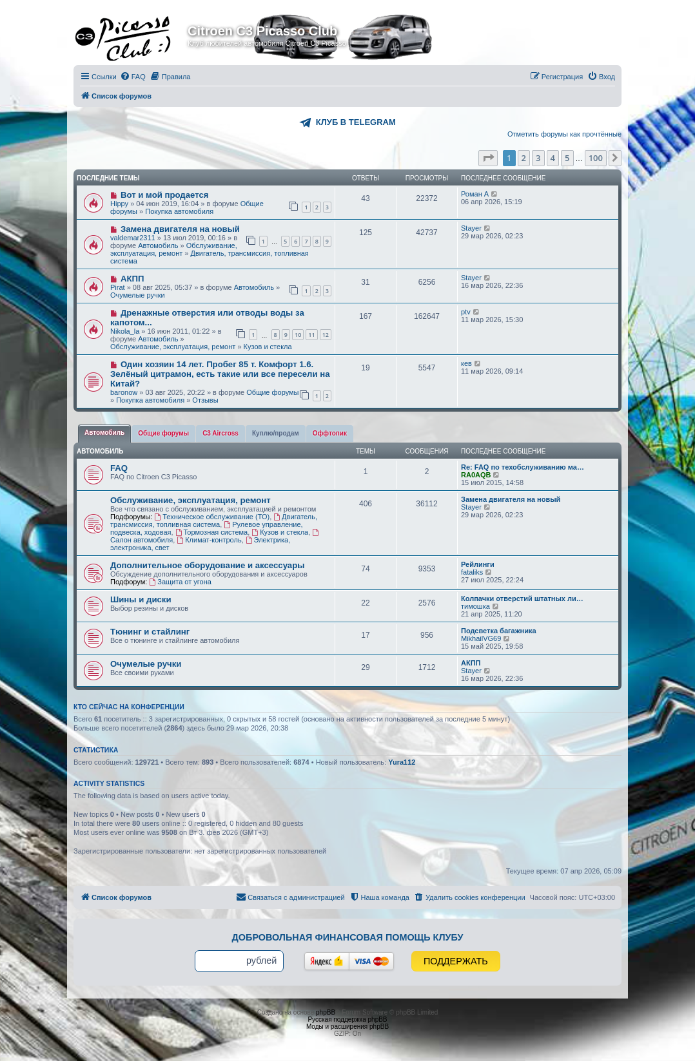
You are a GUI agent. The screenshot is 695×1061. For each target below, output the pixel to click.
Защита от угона (180, 582)
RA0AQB (476, 475)
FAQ (119, 468)
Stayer (471, 228)
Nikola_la (124, 331)
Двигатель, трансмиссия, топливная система (213, 520)
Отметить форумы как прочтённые (564, 134)
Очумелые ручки (137, 295)
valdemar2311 (132, 238)
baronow (123, 392)
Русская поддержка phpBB (347, 1019)
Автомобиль (158, 245)
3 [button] (538, 158)
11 (311, 334)
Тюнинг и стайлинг (150, 631)
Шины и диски (140, 599)
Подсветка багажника (498, 631)
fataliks (472, 572)
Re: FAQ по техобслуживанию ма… (522, 467)
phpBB (325, 1012)
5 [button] (567, 158)
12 (325, 334)
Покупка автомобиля (179, 211)
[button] (488, 158)
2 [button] (524, 158)
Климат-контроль (209, 540)
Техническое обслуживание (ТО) (211, 517)
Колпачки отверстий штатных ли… (522, 598)
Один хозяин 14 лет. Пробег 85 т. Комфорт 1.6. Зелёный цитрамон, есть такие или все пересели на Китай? (220, 373)
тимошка (475, 606)
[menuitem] (133, 76)
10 (298, 334)
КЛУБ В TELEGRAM (356, 122)
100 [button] (596, 158)
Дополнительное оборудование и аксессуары (207, 565)
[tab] (104, 434)
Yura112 (401, 762)
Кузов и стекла (268, 346)
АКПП (132, 278)
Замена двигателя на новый (180, 229)
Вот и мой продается (165, 195)
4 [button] (553, 158)
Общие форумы (272, 392)
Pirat (117, 287)
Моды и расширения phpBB (347, 1026)
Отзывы (205, 400)
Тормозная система (211, 532)
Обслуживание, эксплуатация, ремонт (173, 249)
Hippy (119, 203)
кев (466, 363)
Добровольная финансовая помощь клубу (348, 937)
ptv (466, 312)
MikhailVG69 (481, 638)
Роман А (475, 194)
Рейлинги (477, 564)
